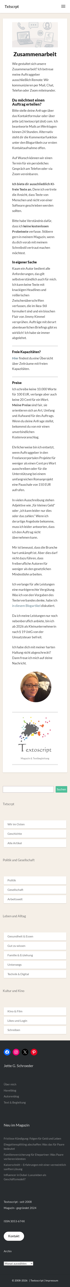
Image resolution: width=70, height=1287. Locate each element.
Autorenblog (11, 1096)
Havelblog (10, 1090)
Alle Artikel (14, 843)
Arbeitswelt (15, 899)
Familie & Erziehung (20, 955)
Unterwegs (14, 964)
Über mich (10, 1084)
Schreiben (13, 1030)
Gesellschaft (15, 889)
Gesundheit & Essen (20, 936)
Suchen (61, 789)
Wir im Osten (16, 824)
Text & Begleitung (15, 1102)
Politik (11, 880)
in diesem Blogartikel (26, 606)
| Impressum (51, 1280)
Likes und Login (17, 1020)
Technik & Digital (18, 974)
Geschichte (14, 833)
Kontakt (13, 1236)
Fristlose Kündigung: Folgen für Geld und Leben (32, 1138)
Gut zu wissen (16, 945)
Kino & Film (14, 1011)
